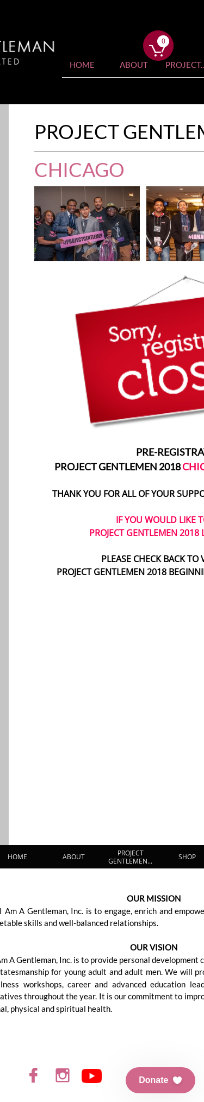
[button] (160, 1080)
